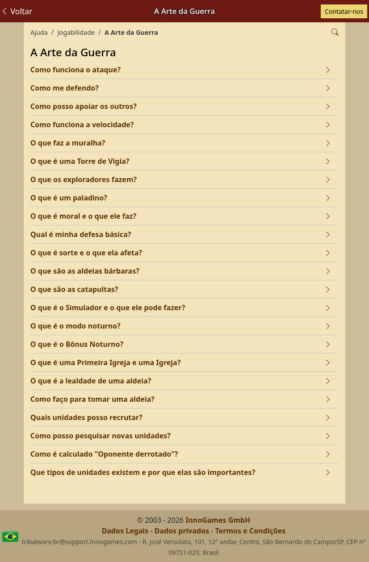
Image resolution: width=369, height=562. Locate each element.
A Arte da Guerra (131, 32)
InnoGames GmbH (217, 520)
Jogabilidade (76, 32)
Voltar (16, 11)
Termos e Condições (250, 531)
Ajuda (39, 32)
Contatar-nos (344, 11)
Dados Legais (125, 531)
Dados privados (182, 531)
